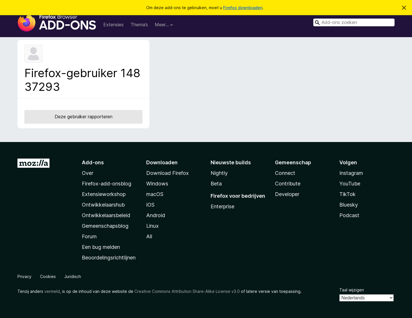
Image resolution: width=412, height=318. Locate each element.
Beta (216, 184)
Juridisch (72, 276)
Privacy (24, 276)
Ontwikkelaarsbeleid (106, 215)
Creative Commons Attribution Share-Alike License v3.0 (187, 291)
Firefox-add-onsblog (106, 184)
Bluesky (348, 205)
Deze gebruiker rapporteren (83, 116)
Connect (285, 173)
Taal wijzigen (351, 289)
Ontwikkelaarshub (103, 205)
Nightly (219, 173)
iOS (150, 205)
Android (155, 215)
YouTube (349, 184)
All (149, 236)
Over (87, 173)
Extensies (113, 24)
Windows (157, 184)
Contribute (287, 184)
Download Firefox (167, 173)
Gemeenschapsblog (105, 226)
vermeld (52, 291)
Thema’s (139, 24)
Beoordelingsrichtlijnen (109, 258)
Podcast (349, 215)
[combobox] (354, 22)
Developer (287, 194)
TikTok (347, 194)
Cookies (48, 276)
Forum (89, 236)
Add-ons (93, 162)
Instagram (351, 173)
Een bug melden (101, 247)
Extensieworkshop (104, 194)
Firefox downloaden (242, 7)
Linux (152, 226)
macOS (154, 194)
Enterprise (222, 206)
